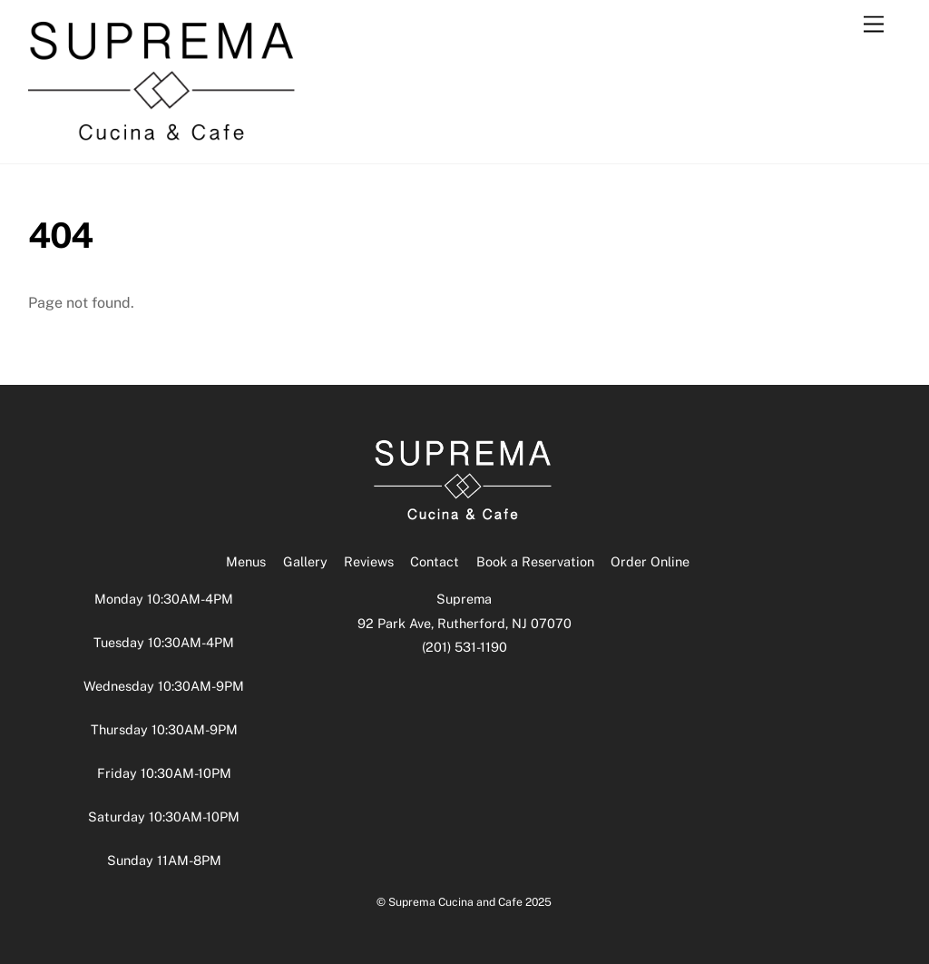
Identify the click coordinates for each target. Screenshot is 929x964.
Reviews (369, 561)
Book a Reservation (535, 561)
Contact (434, 561)
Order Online (650, 561)
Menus (246, 561)
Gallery (305, 561)
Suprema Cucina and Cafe (455, 902)
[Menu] (874, 25)
